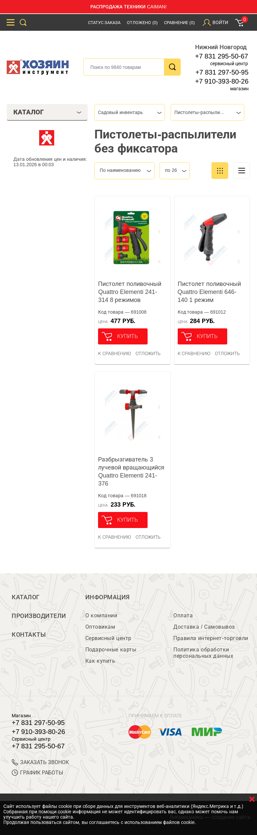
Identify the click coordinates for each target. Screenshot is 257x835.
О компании (101, 615)
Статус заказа (104, 22)
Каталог (26, 597)
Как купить (100, 661)
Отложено (142, 22)
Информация (107, 597)
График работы (37, 772)
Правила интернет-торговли (210, 638)
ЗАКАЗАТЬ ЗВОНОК (40, 762)
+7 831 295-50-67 (221, 56)
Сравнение (179, 22)
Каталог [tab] (47, 112)
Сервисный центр (108, 638)
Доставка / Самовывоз (204, 627)
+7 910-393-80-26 (222, 81)
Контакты (29, 634)
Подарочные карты (110, 649)
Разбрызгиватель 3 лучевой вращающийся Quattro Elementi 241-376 (131, 471)
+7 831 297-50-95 (221, 72)
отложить (148, 353)
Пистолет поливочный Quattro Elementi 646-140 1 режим (209, 292)
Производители (39, 616)
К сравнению (114, 353)
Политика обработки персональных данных (203, 653)
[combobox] (129, 112)
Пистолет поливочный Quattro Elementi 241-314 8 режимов (129, 292)
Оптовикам (100, 627)
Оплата (183, 615)
